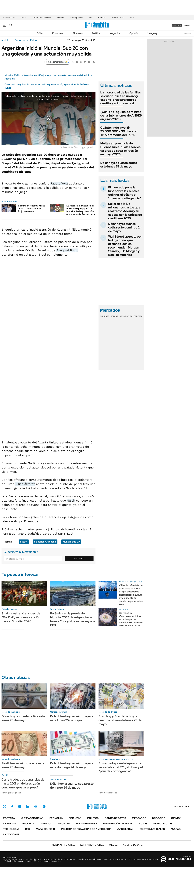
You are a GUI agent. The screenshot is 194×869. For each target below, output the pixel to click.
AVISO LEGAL (125, 829)
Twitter (4, 806)
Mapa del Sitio (45, 829)
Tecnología (11, 829)
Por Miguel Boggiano (11, 792)
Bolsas (114, 316)
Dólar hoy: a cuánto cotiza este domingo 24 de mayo (125, 227)
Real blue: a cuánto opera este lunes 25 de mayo (23, 765)
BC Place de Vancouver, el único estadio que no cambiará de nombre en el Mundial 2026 (130, 619)
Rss (27, 829)
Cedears (138, 316)
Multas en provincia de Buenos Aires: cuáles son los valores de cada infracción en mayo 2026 (120, 148)
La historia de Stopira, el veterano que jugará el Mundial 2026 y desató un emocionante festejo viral (80, 210)
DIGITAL (63, 844)
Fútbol (33, 40)
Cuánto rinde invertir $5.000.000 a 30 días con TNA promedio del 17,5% (118, 131)
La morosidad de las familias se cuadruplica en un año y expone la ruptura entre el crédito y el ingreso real (120, 97)
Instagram (19, 806)
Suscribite (79, 559)
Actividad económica (41, 18)
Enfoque (60, 18)
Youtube (35, 806)
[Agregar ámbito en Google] (57, 62)
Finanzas (78, 33)
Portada (9, 818)
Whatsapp (44, 806)
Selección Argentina (45, 541)
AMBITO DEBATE (125, 844)
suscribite (176, 25)
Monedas (104, 316)
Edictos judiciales (152, 829)
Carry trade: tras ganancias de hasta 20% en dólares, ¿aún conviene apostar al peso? (23, 783)
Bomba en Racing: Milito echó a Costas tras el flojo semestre (31, 208)
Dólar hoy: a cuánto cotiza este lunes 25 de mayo (118, 164)
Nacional (28, 823)
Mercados (139, 818)
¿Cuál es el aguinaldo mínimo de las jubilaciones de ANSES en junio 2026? (121, 115)
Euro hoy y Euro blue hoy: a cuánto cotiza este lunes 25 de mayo (120, 720)
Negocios (114, 33)
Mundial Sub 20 (71, 541)
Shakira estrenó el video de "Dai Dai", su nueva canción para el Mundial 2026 (21, 617)
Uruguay (152, 33)
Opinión (133, 33)
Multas (176, 829)
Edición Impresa (86, 823)
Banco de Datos (115, 818)
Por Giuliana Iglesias (108, 792)
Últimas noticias (32, 818)
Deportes (20, 40)
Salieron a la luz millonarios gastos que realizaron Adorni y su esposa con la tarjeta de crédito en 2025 (125, 211)
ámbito (5, 40)
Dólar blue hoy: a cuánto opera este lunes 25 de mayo (72, 718)
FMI (90, 18)
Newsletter (187, 33)
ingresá (187, 25)
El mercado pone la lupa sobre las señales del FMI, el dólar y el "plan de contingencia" (124, 192)
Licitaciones (11, 834)
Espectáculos (162, 823)
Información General (118, 823)
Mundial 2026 (118, 18)
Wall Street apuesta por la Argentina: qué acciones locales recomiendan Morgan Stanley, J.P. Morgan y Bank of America (125, 246)
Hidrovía (101, 18)
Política (96, 33)
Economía (58, 33)
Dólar (24, 18)
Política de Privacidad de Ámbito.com (86, 829)
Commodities (125, 316)
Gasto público (76, 18)
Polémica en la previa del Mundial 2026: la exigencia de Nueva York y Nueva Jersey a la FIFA (72, 619)
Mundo (45, 823)
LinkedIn (27, 806)
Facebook (12, 806)
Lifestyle (9, 823)
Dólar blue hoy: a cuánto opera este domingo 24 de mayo (72, 765)
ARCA (132, 18)
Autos (143, 823)
